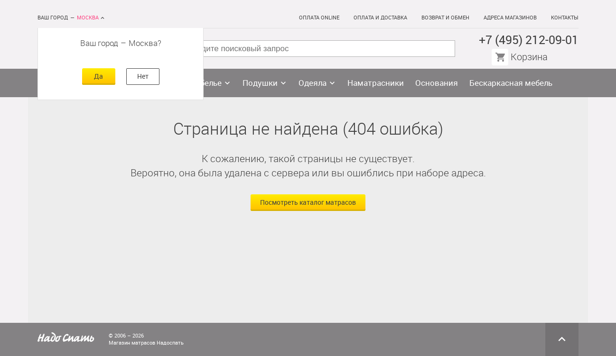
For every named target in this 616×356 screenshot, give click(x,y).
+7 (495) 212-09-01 (529, 40)
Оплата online (319, 18)
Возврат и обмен (445, 18)
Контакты (565, 18)
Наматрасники (375, 83)
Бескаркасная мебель (510, 83)
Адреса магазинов (510, 18)
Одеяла (313, 83)
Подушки (260, 83)
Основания (436, 83)
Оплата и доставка (380, 18)
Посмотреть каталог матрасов (308, 203)
